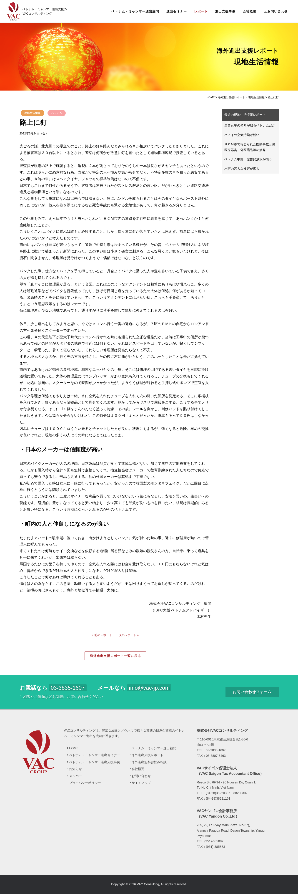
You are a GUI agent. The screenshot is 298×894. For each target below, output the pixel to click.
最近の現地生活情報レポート (245, 114)
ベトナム (56, 113)
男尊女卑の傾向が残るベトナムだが (249, 125)
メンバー (75, 776)
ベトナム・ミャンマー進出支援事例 (94, 762)
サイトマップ (141, 783)
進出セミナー (176, 11)
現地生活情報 (32, 113)
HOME (74, 748)
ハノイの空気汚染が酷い (241, 135)
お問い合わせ (276, 11)
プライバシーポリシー (85, 783)
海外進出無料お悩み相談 (149, 762)
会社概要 (249, 11)
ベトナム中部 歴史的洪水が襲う (248, 159)
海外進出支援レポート (147, 755)
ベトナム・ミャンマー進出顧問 (135, 11)
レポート (201, 11)
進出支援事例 (225, 11)
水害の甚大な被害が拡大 (241, 168)
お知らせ (75, 769)
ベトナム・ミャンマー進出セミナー (94, 755)
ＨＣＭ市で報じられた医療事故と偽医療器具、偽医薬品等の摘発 (249, 147)
